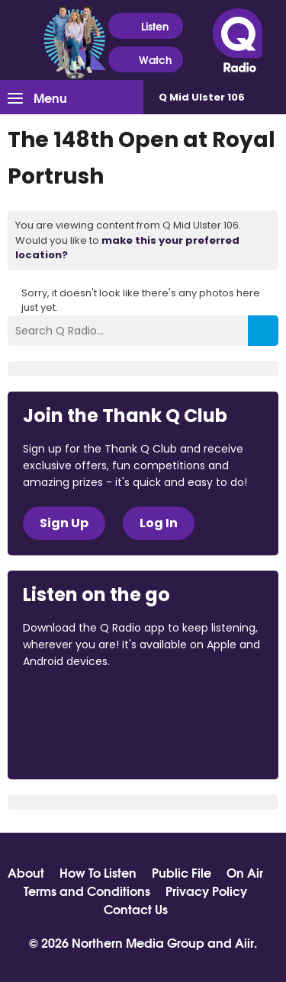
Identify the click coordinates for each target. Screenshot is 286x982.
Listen (145, 26)
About (26, 872)
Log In (159, 523)
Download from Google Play (81, 742)
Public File (181, 872)
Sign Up (64, 523)
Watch (146, 60)
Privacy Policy (206, 890)
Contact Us (136, 909)
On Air (245, 872)
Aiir (244, 942)
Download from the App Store (82, 703)
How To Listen (98, 872)
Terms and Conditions (87, 890)
